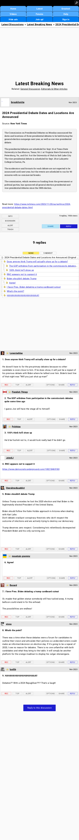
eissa (9, 624)
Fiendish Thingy (20, 392)
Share (51, 226)
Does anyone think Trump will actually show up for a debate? (37, 261)
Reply (68, 226)
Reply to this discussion (39, 708)
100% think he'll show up (21, 270)
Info (10, 216)
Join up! (39, 19)
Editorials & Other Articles (54, 89)
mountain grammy (21, 556)
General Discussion (30, 89)
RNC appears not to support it (22, 274)
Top (17, 385)
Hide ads (13, 19)
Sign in (65, 19)
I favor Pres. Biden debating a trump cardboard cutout (34, 287)
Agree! (12, 283)
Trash (10, 229)
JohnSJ (9, 458)
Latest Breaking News (39, 24)
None (30, 253)
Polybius (16, 426)
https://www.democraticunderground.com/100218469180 (30, 469)
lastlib (13, 669)
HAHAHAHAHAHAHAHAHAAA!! (23, 295)
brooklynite (17, 102)
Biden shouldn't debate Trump (21, 278)
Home (13, 8)
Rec (6, 385)
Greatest (65, 8)
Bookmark (10, 221)
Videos (13, 14)
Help (65, 14)
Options (50, 385)
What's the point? (15, 291)
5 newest (48, 253)
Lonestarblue (16, 353)
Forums (39, 14)
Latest (39, 8)
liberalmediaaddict (15, 488)
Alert (10, 225)
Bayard (13, 585)
